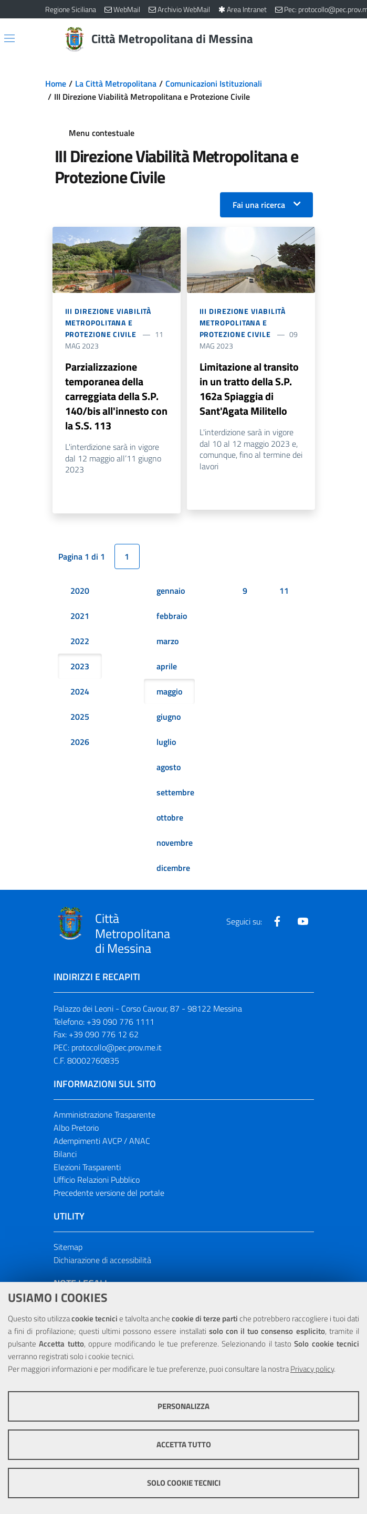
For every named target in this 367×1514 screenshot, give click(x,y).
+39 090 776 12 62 (104, 1034)
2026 (79, 741)
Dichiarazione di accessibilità (102, 1260)
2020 (79, 590)
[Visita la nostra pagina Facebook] (277, 921)
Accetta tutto (183, 1444)
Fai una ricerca (259, 204)
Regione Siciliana (70, 9)
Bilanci (65, 1154)
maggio (169, 691)
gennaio (170, 590)
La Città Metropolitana (115, 83)
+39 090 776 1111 (120, 1021)
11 (284, 590)
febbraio (171, 615)
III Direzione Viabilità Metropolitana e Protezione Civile (108, 323)
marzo (167, 641)
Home (55, 83)
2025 (79, 716)
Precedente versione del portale (109, 1193)
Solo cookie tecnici (184, 1483)
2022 (79, 641)
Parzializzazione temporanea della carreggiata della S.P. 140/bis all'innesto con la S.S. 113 (116, 396)
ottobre (169, 817)
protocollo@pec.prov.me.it (116, 1048)
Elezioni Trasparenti (87, 1167)
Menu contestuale (101, 133)
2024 (79, 691)
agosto (168, 767)
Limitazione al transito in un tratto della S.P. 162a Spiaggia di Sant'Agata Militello (249, 389)
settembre (175, 792)
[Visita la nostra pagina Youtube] (302, 921)
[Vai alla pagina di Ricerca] (316, 39)
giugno (168, 716)
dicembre (173, 867)
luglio (166, 741)
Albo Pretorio (76, 1127)
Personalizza (183, 1406)
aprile (166, 666)
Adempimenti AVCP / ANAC (102, 1140)
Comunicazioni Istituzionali (213, 83)
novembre (174, 842)
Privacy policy (312, 1369)
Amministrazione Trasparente (104, 1114)
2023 (79, 666)
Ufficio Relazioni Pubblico (97, 1180)
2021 (79, 615)
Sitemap (68, 1247)
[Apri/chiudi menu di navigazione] (9, 38)
